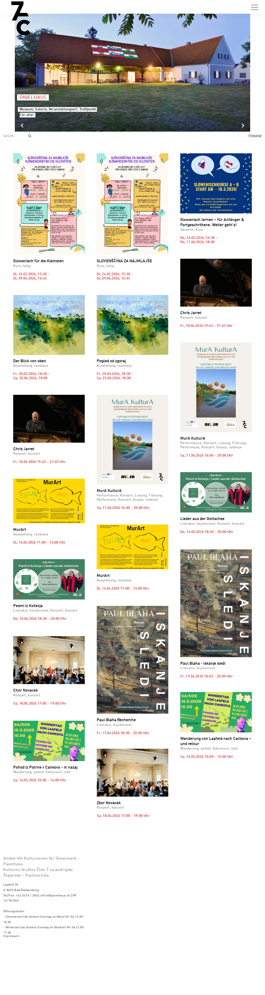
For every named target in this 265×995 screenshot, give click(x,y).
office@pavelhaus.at (55, 944)
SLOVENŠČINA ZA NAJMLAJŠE (124, 261)
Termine (255, 136)
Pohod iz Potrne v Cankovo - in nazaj (45, 821)
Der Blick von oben (29, 361)
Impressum (11, 985)
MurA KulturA (109, 491)
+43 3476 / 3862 (28, 944)
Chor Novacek (25, 721)
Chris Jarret (190, 313)
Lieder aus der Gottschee (202, 519)
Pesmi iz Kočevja (28, 606)
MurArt (19, 530)
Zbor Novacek (109, 794)
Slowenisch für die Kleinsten (38, 261)
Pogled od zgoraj (111, 361)
